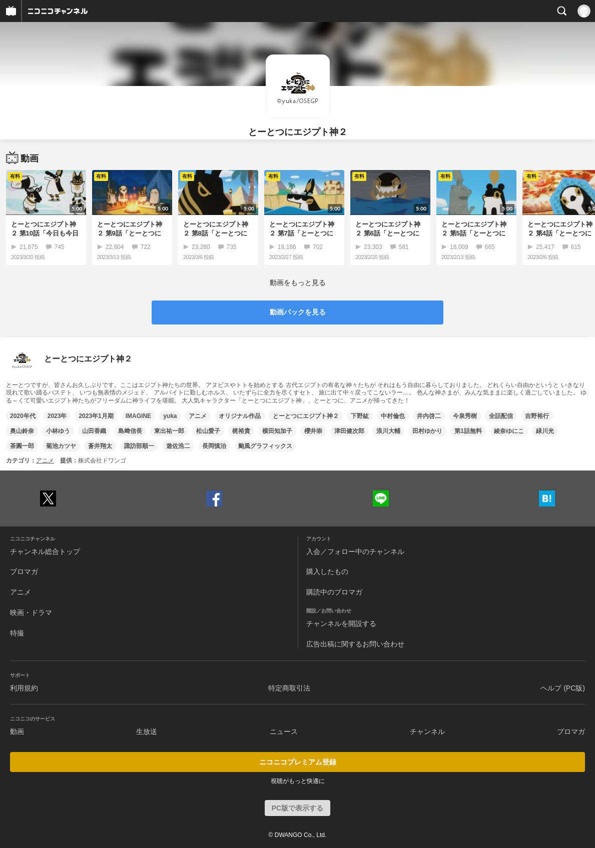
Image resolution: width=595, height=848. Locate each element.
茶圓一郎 (22, 446)
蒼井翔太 (100, 446)
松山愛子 (208, 431)
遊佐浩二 (178, 446)
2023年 (57, 416)
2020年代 (23, 416)
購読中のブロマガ (334, 592)
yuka (170, 416)
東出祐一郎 (169, 431)
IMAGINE (138, 416)
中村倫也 (393, 416)
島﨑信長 (130, 431)
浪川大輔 (388, 431)
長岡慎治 (214, 446)
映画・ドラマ (31, 612)
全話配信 (501, 416)
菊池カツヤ (61, 446)
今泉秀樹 (465, 416)
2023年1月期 (96, 416)
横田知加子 (277, 431)
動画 (17, 732)
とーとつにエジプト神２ (306, 416)
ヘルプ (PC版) (562, 688)
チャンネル (427, 732)
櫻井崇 (313, 431)
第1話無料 (468, 431)
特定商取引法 (289, 688)
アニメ (198, 416)
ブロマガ (24, 572)
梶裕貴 (241, 431)
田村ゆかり (427, 431)
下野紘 (360, 416)
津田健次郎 (349, 431)
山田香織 (94, 431)
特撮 (17, 633)
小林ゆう (58, 431)
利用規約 (24, 688)
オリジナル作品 (240, 416)
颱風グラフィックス (265, 446)
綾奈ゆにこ (509, 431)
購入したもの (327, 572)
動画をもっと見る (298, 282)
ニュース (284, 732)
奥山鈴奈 (22, 431)
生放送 (146, 732)
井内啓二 (429, 416)
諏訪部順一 (139, 446)
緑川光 (545, 431)
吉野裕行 (537, 416)
